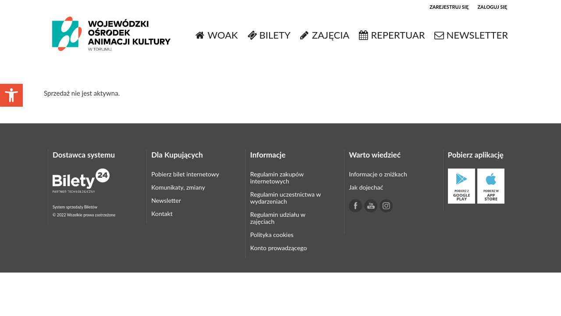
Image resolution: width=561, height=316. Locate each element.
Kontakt (162, 213)
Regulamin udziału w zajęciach (277, 218)
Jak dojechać (366, 187)
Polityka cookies (272, 234)
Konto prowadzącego (278, 247)
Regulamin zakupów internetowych (277, 177)
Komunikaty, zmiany (178, 187)
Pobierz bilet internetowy (185, 174)
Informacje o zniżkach (378, 174)
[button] (11, 95)
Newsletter (166, 200)
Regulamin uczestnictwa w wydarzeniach (285, 197)
